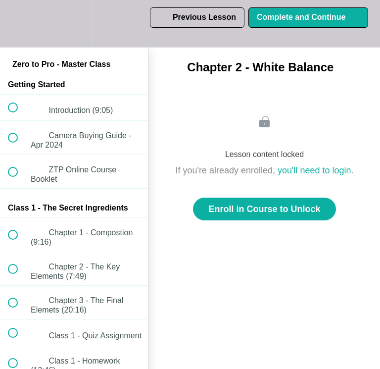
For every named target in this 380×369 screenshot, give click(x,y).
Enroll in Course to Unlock (264, 209)
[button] (18, 23)
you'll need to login (314, 170)
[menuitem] (74, 23)
